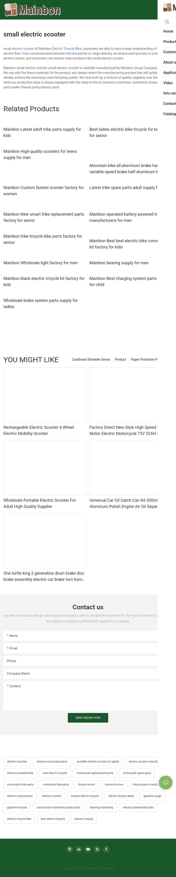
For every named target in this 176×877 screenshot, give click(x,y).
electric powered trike (20, 773)
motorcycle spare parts (137, 773)
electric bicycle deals (121, 796)
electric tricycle (84, 819)
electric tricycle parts (20, 796)
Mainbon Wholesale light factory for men (40, 262)
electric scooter (23, 48)
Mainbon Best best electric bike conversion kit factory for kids (128, 243)
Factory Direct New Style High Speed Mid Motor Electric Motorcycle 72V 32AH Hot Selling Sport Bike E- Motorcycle (126, 431)
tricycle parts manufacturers (150, 784)
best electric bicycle (53, 819)
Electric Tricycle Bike (66, 48)
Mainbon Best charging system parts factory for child (129, 281)
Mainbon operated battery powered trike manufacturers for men (125, 217)
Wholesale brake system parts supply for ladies (40, 303)
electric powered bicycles (138, 807)
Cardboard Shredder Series (91, 359)
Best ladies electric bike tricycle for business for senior (129, 132)
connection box (113, 784)
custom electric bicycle (85, 796)
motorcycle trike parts (20, 784)
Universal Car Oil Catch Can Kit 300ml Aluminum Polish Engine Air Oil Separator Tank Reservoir (127, 503)
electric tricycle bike (19, 819)
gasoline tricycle (17, 807)
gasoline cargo (152, 796)
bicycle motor (86, 784)
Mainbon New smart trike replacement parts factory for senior (43, 217)
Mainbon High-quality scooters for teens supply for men (40, 154)
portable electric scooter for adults (98, 761)
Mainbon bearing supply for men (118, 262)
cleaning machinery (101, 807)
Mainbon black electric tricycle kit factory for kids (44, 281)
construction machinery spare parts (58, 807)
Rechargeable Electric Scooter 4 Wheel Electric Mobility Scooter (38, 430)
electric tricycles (17, 761)
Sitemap (108, 868)
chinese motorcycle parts (52, 761)
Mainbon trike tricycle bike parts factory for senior (42, 239)
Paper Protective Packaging (150, 359)
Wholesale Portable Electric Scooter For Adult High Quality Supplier (39, 503)
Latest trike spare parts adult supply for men (129, 187)
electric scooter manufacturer (147, 761)
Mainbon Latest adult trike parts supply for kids (42, 132)
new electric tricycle (55, 773)
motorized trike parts (56, 784)
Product (120, 359)
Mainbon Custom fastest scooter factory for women (43, 190)
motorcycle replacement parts (95, 773)
